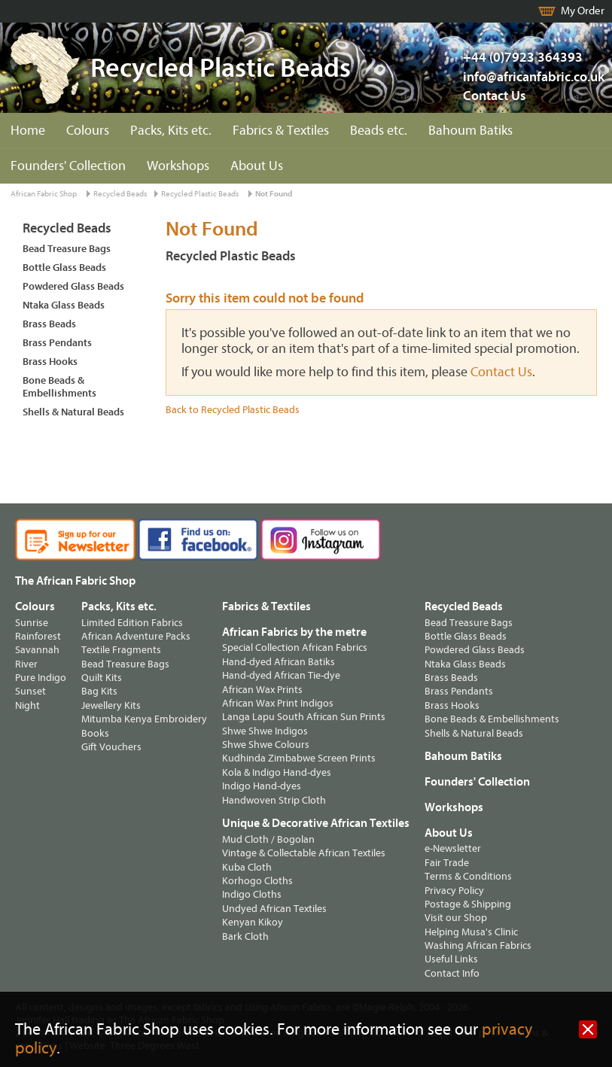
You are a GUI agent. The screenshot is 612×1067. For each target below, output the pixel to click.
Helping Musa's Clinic (471, 932)
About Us (256, 166)
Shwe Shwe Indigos (265, 731)
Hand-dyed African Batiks (278, 661)
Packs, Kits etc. (171, 130)
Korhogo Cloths (257, 880)
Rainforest (38, 636)
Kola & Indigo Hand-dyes (276, 772)
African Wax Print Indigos (277, 703)
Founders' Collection (68, 166)
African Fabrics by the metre (294, 632)
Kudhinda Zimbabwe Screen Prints (299, 758)
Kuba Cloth (247, 867)
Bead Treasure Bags (67, 248)
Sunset (30, 691)
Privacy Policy (454, 890)
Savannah (37, 649)
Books (95, 733)
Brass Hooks (50, 361)
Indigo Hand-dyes (261, 786)
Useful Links (451, 959)
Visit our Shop (456, 917)
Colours (87, 130)
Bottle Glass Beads (64, 267)
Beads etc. (378, 130)
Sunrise (31, 622)
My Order (582, 11)
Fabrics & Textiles (281, 130)
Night (27, 705)
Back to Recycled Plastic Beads (233, 409)
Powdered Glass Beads (73, 286)
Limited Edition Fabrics (132, 622)
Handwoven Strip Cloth (274, 800)
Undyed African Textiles (274, 908)
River (26, 664)
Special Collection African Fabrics (294, 647)
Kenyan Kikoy (252, 922)
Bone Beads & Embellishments (59, 387)
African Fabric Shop (44, 194)
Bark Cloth (245, 936)
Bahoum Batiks (470, 130)
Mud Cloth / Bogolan (268, 839)
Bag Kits (99, 691)
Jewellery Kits (111, 705)
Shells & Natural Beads (73, 412)
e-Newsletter (453, 848)
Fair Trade (447, 862)
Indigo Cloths (252, 894)
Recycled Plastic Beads (200, 194)
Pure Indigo (40, 677)
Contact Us (494, 96)
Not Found (273, 194)
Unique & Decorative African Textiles (316, 823)
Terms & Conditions (468, 876)
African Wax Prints (262, 689)
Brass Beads (49, 324)
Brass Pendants (57, 342)
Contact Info (452, 973)
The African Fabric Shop (75, 581)
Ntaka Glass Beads (64, 305)
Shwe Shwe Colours (265, 744)
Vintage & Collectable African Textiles (303, 853)
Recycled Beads (120, 194)
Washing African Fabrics (478, 945)
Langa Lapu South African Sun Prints (303, 716)
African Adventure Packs (135, 636)
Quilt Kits (101, 677)
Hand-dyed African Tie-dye (281, 675)
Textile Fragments (121, 649)
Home (28, 130)
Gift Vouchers (111, 746)
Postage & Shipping (468, 904)
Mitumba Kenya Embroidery (144, 719)
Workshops (178, 166)
